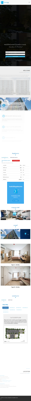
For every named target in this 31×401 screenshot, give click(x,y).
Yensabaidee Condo (15, 397)
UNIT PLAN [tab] (10, 300)
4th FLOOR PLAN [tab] (25, 307)
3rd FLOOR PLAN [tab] (18, 307)
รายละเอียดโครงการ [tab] (4, 157)
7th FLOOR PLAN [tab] (18, 309)
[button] (3, 215)
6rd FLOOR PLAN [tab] (12, 309)
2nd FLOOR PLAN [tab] (12, 307)
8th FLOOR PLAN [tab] (5, 312)
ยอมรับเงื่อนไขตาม (11, 57)
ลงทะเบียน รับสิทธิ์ (15, 56)
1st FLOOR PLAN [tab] (5, 307)
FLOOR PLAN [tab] (3, 300)
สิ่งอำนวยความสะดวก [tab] (13, 157)
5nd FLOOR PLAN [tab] (5, 309)
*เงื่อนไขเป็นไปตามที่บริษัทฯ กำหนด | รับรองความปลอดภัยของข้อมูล (14, 60)
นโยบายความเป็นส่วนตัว (14, 57)
